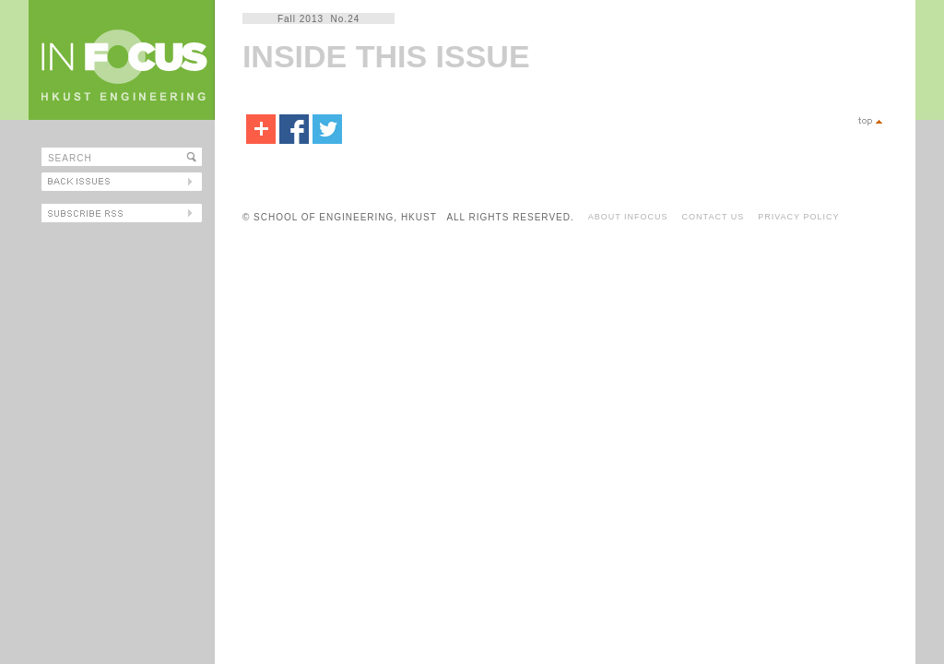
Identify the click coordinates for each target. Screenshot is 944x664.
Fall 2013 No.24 (318, 19)
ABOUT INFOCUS (628, 216)
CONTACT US (713, 216)
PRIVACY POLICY (798, 216)
